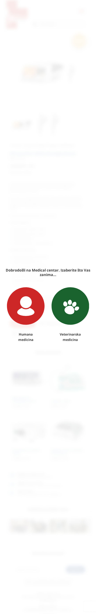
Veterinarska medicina (70, 314)
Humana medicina (26, 314)
